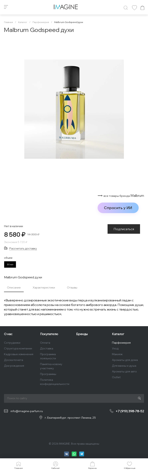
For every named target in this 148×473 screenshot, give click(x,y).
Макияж (117, 354)
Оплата (45, 342)
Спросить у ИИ (118, 207)
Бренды (82, 334)
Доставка (46, 348)
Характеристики (44, 287)
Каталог (118, 334)
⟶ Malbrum (121, 196)
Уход (115, 348)
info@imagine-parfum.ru (27, 411)
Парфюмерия (121, 342)
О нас (8, 334)
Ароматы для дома (125, 360)
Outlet (116, 377)
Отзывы (72, 287)
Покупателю (49, 334)
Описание (14, 287)
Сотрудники (12, 342)
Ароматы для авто (124, 371)
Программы (48, 374)
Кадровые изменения (18, 354)
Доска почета (13, 360)
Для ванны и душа (124, 365)
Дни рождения (14, 365)
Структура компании (18, 348)
